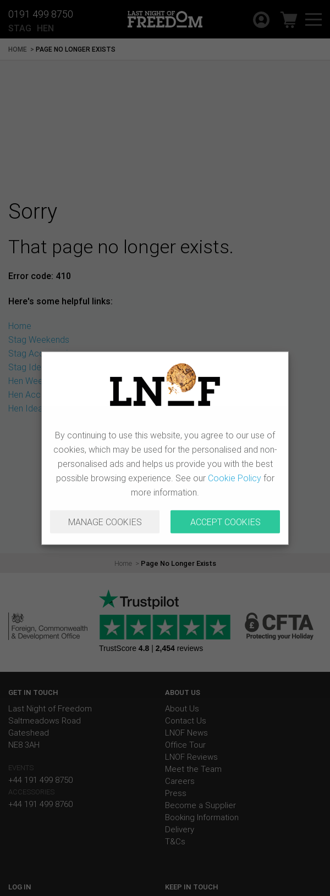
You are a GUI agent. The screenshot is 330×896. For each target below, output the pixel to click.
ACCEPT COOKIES (225, 521)
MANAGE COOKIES (105, 521)
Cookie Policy (234, 477)
